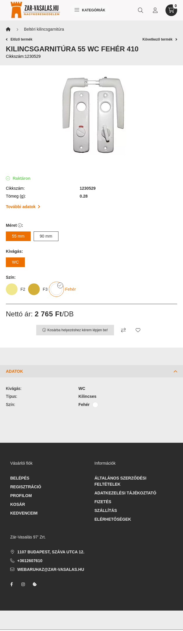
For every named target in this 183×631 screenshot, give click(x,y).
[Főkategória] (8, 29)
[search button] (140, 10)
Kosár (17, 504)
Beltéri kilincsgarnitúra (44, 29)
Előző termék (19, 39)
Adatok (14, 371)
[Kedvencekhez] (138, 330)
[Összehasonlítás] (123, 330)
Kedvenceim (23, 513)
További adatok (23, 206)
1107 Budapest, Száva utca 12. (50, 552)
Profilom (21, 495)
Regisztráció (25, 486)
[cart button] (171, 10)
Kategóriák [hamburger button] (90, 10)
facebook (11, 584)
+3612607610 (29, 560)
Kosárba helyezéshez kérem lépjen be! (77, 330)
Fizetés (102, 501)
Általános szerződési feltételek (120, 481)
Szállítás (105, 510)
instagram (23, 584)
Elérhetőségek (112, 519)
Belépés (19, 478)
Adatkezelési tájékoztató (125, 493)
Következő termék (159, 39)
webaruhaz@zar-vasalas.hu (50, 569)
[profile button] (155, 10)
